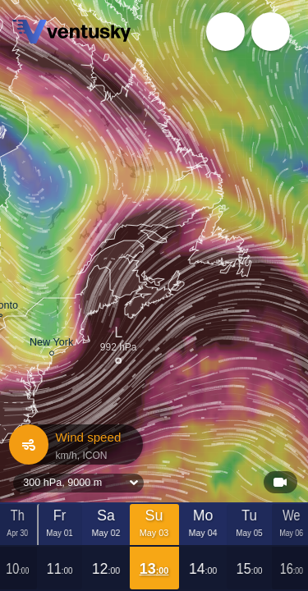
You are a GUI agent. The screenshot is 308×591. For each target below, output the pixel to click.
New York (51, 345)
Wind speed (75, 444)
